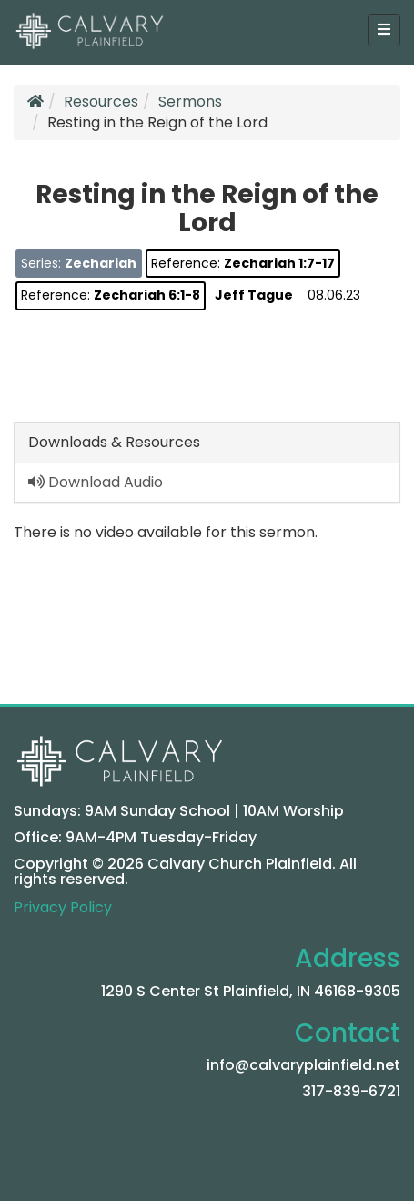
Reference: (243, 263)
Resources (101, 101)
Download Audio (95, 482)
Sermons (190, 101)
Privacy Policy (63, 907)
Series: (78, 263)
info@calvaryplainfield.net (303, 1064)
